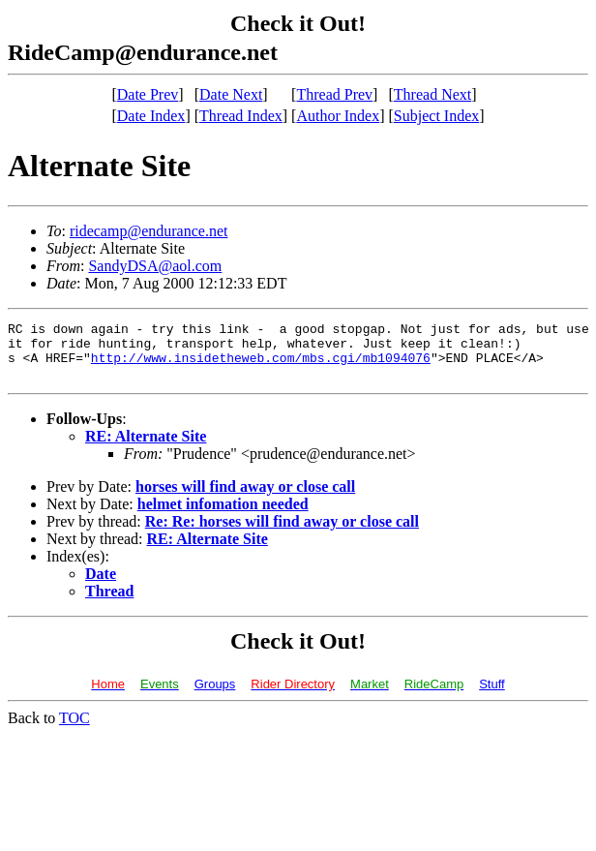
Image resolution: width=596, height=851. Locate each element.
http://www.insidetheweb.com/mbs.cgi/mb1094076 (261, 366)
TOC (74, 729)
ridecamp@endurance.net (149, 231)
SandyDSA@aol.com (155, 266)
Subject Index (436, 115)
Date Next (230, 94)
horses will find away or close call (245, 498)
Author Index (337, 115)
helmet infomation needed (223, 515)
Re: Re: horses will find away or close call (282, 533)
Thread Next (432, 94)
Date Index (151, 115)
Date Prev (148, 94)
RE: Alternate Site (145, 448)
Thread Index (241, 115)
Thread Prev (334, 94)
